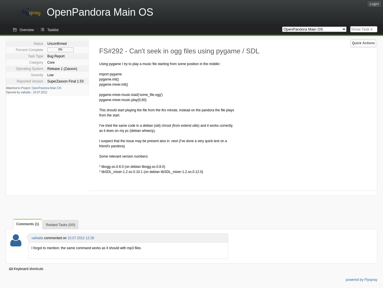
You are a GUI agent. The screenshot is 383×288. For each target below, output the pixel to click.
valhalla (25, 92)
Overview (27, 30)
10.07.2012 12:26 (81, 238)
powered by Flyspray (361, 280)
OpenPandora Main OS (46, 88)
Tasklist (52, 30)
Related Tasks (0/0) (60, 225)
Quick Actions (363, 43)
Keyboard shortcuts (26, 269)
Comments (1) (27, 224)
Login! (374, 4)
